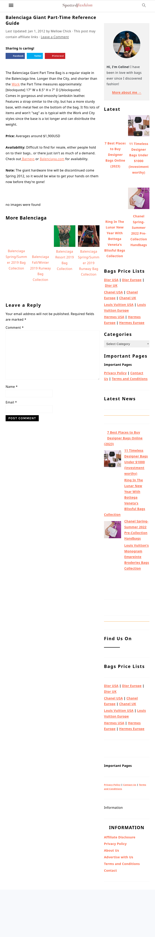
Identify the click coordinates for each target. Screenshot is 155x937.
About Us (111, 850)
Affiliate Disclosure (119, 837)
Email (11, 402)
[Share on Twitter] (35, 56)
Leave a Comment (55, 37)
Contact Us (129, 784)
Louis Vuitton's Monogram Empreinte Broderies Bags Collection (136, 556)
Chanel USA (113, 292)
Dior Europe (132, 280)
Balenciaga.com (52, 159)
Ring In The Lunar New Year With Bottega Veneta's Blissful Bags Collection (124, 497)
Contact (110, 870)
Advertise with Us (118, 857)
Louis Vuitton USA (119, 304)
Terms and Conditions (130, 379)
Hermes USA (114, 317)
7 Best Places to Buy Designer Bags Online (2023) (123, 438)
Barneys (28, 159)
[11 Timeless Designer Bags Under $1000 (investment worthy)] (112, 459)
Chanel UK (127, 298)
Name (12, 386)
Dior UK (111, 285)
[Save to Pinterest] (55, 56)
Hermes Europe (131, 323)
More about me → (126, 92)
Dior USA (111, 280)
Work (16, 84)
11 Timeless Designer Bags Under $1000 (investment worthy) (136, 461)
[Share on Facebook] (15, 56)
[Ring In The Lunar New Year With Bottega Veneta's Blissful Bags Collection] (112, 494)
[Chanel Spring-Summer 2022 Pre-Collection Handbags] (112, 530)
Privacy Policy (115, 373)
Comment (15, 327)
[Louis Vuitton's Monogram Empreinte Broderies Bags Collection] (112, 568)
